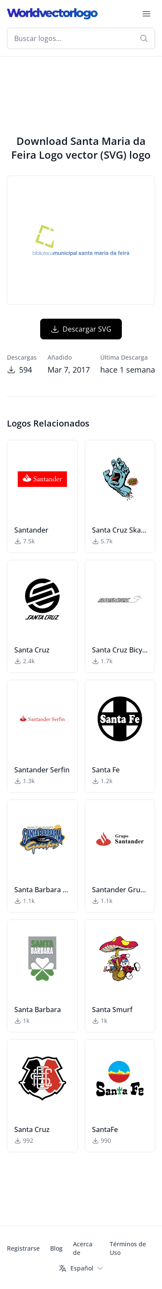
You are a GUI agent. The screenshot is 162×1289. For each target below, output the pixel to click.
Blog (56, 1248)
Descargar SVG (81, 329)
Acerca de (82, 1248)
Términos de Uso (128, 1248)
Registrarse (23, 1248)
